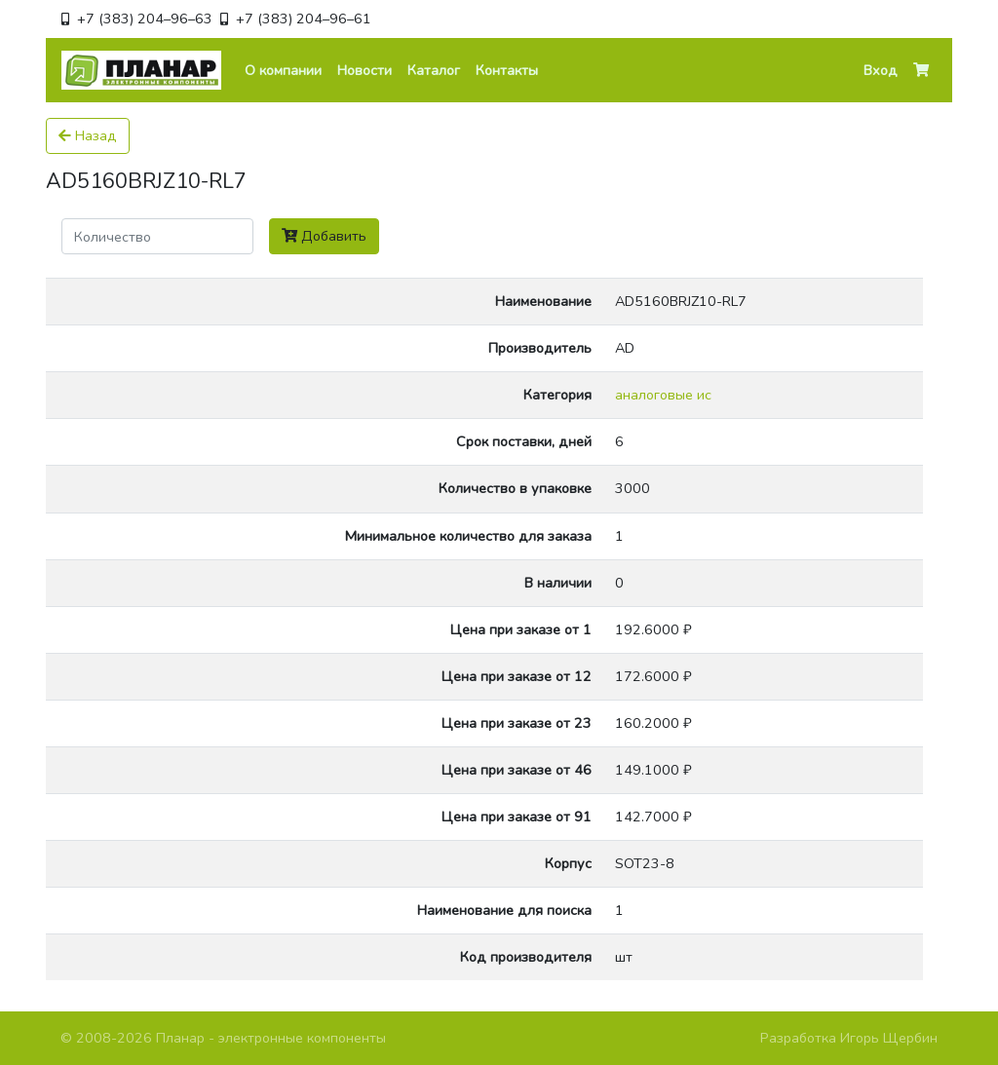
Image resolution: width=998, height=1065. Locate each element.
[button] (921, 71)
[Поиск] (157, 236)
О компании (283, 70)
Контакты (507, 70)
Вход (881, 70)
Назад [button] (87, 135)
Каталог (433, 70)
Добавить (324, 236)
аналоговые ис (663, 394)
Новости (364, 70)
